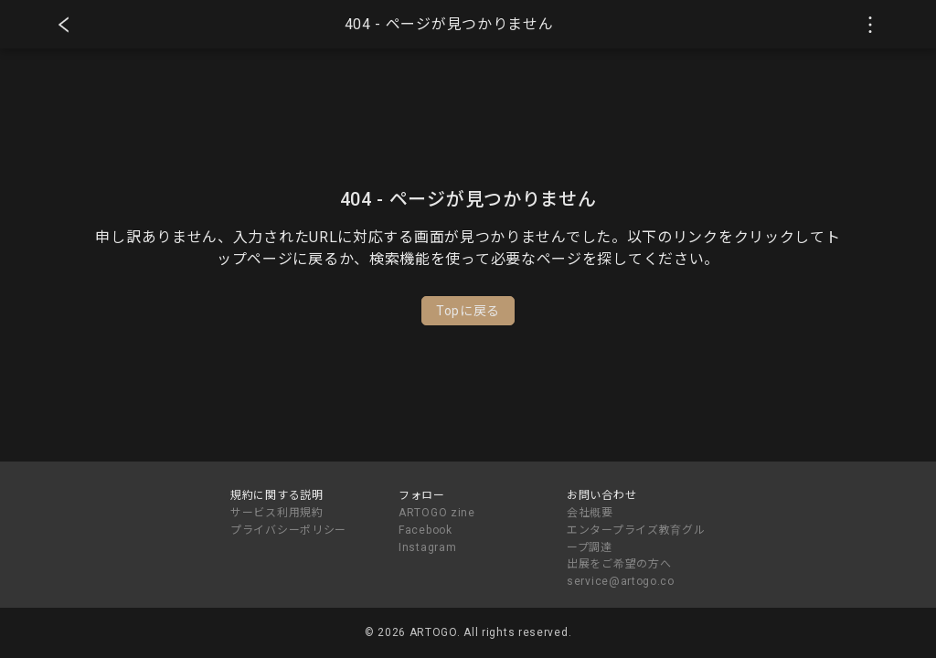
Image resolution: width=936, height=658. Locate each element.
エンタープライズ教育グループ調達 (636, 539)
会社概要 (590, 512)
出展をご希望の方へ (619, 563)
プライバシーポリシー (288, 530)
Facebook (425, 530)
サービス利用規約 (277, 512)
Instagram (427, 547)
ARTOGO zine (437, 512)
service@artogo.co (621, 581)
